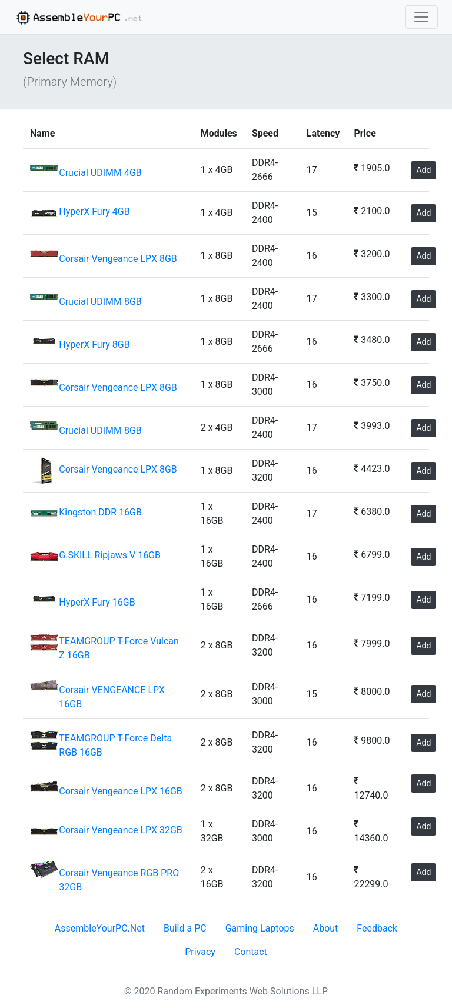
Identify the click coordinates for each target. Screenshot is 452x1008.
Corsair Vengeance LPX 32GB (120, 830)
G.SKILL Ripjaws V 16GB (110, 555)
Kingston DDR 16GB (100, 512)
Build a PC (185, 928)
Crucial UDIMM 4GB (100, 172)
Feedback (377, 928)
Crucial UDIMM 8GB (100, 301)
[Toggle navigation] (421, 17)
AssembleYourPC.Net (100, 928)
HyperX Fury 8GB (94, 344)
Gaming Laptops (259, 928)
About (325, 928)
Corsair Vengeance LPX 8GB (118, 258)
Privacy (200, 951)
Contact (250, 951)
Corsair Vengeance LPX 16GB (120, 791)
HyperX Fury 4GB (94, 211)
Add (423, 170)
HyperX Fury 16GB (97, 602)
